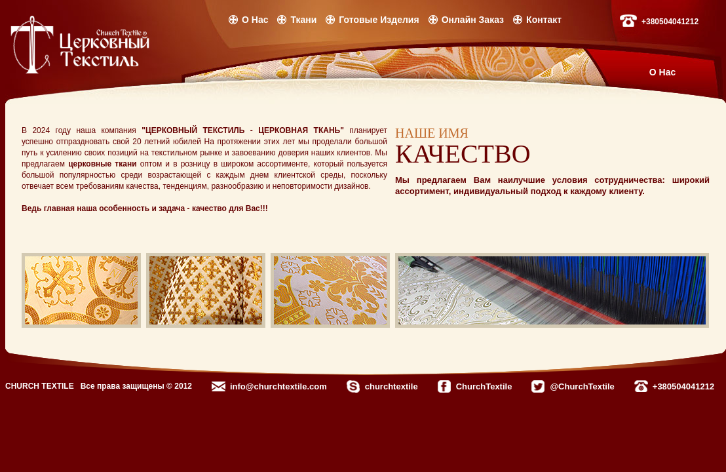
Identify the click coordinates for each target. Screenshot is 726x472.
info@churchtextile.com (278, 386)
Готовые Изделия (379, 19)
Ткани (303, 19)
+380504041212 (669, 21)
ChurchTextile (484, 386)
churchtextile (391, 386)
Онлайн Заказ (473, 19)
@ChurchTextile (582, 386)
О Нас (255, 19)
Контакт (544, 19)
